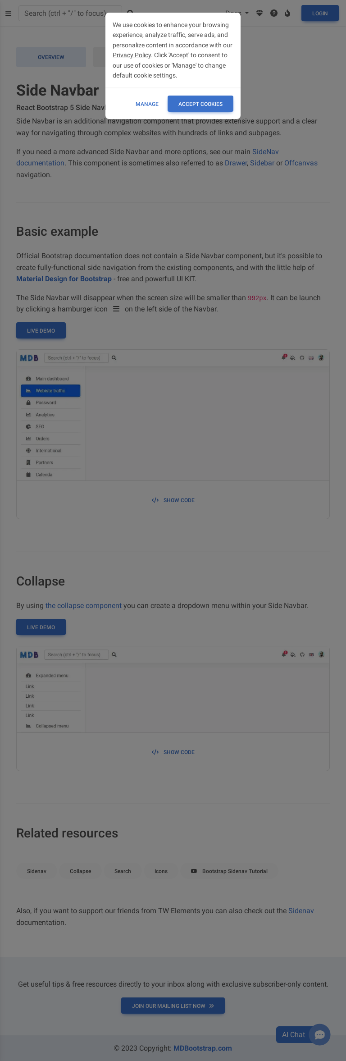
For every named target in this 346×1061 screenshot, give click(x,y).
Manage (147, 104)
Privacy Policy (132, 55)
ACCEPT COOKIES (200, 104)
